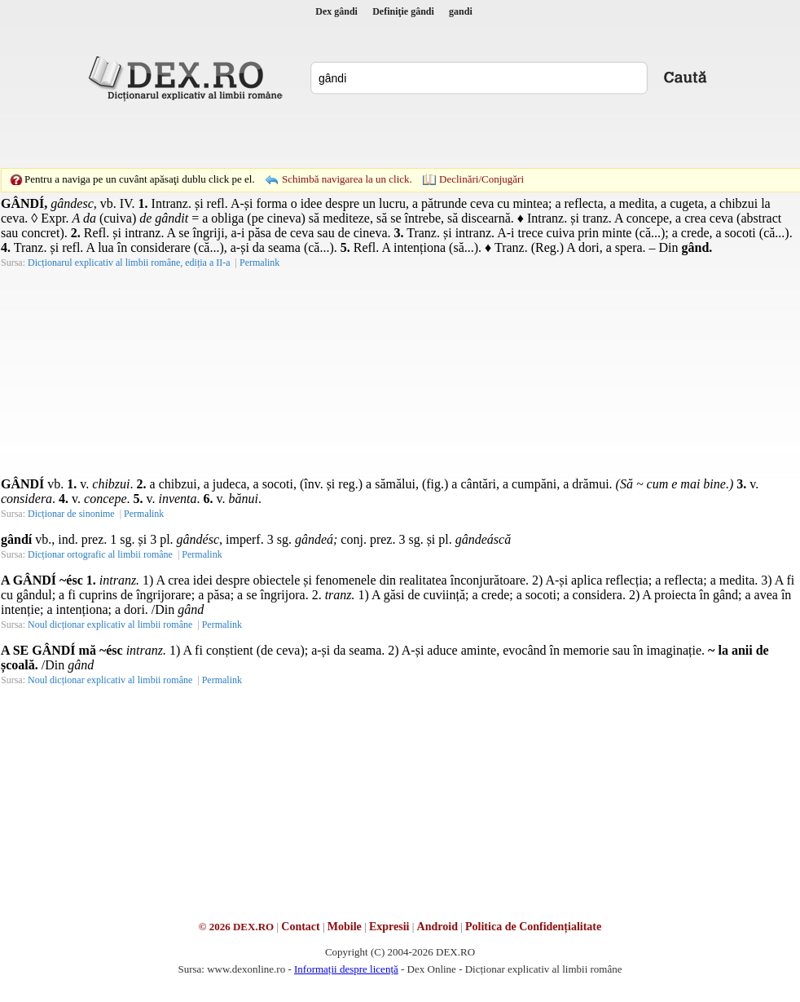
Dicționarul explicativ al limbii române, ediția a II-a (129, 262)
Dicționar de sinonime (71, 513)
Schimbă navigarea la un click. (347, 179)
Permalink (259, 262)
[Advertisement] (287, 134)
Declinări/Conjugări (481, 179)
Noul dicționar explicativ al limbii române (110, 624)
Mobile (344, 926)
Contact (300, 926)
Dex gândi (336, 11)
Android (437, 926)
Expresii (389, 926)
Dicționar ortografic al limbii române (100, 554)
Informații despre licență (346, 969)
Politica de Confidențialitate (533, 926)
